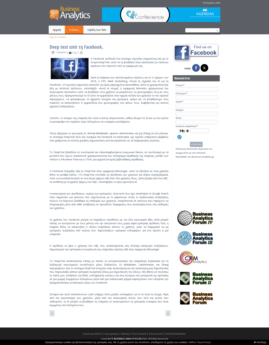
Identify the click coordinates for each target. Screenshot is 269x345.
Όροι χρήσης (111, 333)
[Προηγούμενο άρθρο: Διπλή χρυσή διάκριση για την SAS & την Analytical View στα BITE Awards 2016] (52, 313)
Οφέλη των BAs (96, 29)
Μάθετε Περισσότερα (200, 342)
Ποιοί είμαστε (139, 333)
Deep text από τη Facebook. (76, 47)
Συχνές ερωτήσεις (92, 333)
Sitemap (125, 333)
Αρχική (57, 29)
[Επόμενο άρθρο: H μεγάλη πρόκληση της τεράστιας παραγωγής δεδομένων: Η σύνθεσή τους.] (168, 313)
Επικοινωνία (155, 333)
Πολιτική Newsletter (175, 333)
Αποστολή (196, 144)
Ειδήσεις (74, 29)
